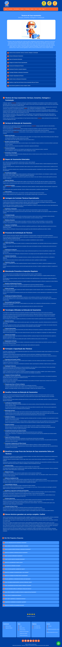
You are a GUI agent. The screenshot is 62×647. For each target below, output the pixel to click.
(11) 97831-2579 (37, 627)
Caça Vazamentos (16, 128)
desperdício (34, 125)
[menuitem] (31, 52)
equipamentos (16, 131)
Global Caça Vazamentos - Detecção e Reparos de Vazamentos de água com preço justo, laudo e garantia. (31, 645)
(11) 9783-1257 (37, 626)
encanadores (8, 186)
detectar (52, 136)
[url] (36, 9)
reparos (25, 108)
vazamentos (14, 102)
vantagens (40, 118)
